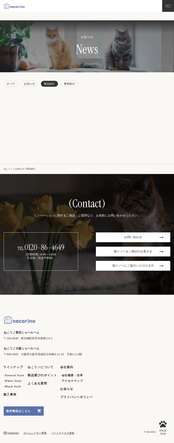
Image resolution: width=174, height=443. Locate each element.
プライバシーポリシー (77, 397)
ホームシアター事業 (35, 433)
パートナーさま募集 (62, 433)
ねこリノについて (41, 367)
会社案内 (67, 367)
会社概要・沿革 (72, 375)
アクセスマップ (72, 380)
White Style (13, 380)
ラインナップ (13, 367)
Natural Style (14, 375)
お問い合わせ (143, 237)
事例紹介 (69, 83)
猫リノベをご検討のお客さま (138, 251)
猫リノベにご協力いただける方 (137, 265)
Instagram (11, 433)
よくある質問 (37, 383)
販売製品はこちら (23, 411)
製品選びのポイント (42, 375)
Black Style (13, 386)
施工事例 (10, 394)
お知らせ (29, 83)
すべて (11, 83)
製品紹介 (49, 83)
